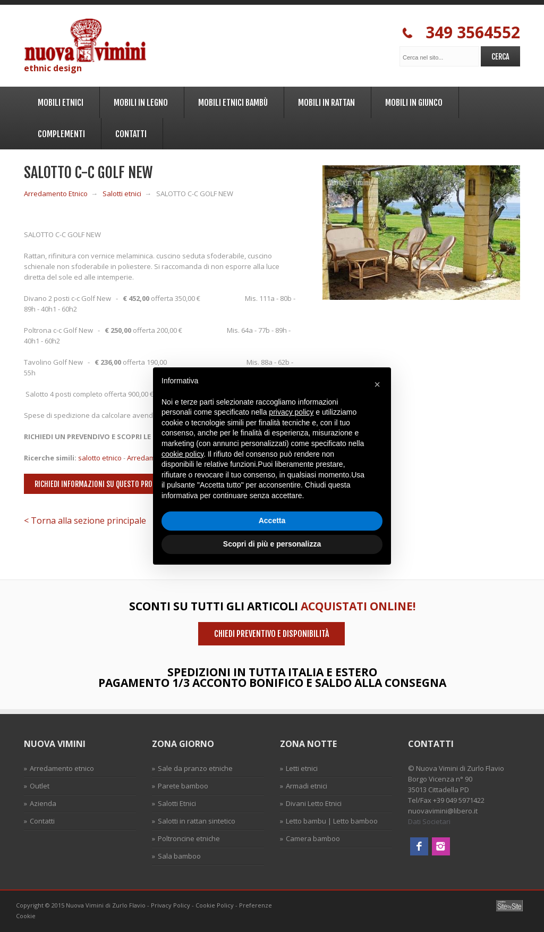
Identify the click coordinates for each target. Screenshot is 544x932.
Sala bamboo (179, 856)
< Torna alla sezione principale (85, 520)
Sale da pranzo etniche (195, 768)
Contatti (129, 132)
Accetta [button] (272, 520)
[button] (377, 384)
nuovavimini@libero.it (443, 811)
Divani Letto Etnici (314, 803)
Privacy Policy (170, 905)
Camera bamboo (313, 838)
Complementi (60, 132)
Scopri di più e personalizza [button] (272, 544)
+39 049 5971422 (458, 800)
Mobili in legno (139, 100)
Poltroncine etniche (189, 838)
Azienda (43, 803)
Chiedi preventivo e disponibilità (271, 633)
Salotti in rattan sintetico (196, 821)
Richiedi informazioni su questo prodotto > (106, 484)
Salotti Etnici (177, 803)
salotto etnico (100, 458)
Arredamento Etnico (56, 193)
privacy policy (291, 412)
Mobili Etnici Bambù (231, 100)
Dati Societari (429, 821)
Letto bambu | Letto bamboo (332, 821)
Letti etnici (302, 768)
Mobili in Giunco (412, 100)
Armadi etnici (306, 786)
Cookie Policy (215, 905)
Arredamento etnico (62, 768)
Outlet (39, 786)
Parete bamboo (183, 786)
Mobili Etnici (59, 100)
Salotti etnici (122, 193)
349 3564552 (461, 32)
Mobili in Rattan (325, 100)
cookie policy (182, 454)
